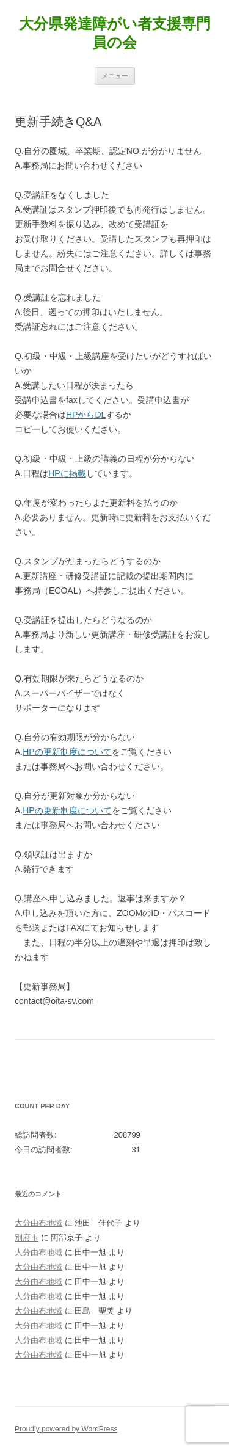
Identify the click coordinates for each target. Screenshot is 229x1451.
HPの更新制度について (67, 752)
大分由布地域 (38, 1222)
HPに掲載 (66, 473)
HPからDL (86, 415)
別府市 (26, 1237)
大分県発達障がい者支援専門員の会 (115, 33)
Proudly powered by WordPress (66, 1429)
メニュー (114, 75)
